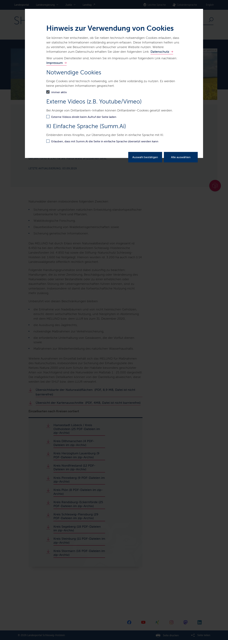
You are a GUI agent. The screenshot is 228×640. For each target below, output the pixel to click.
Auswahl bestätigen (145, 157)
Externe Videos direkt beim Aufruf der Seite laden (83, 117)
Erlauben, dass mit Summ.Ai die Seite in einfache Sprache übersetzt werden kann (104, 141)
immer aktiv (59, 92)
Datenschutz (160, 52)
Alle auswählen (181, 157)
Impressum (54, 63)
